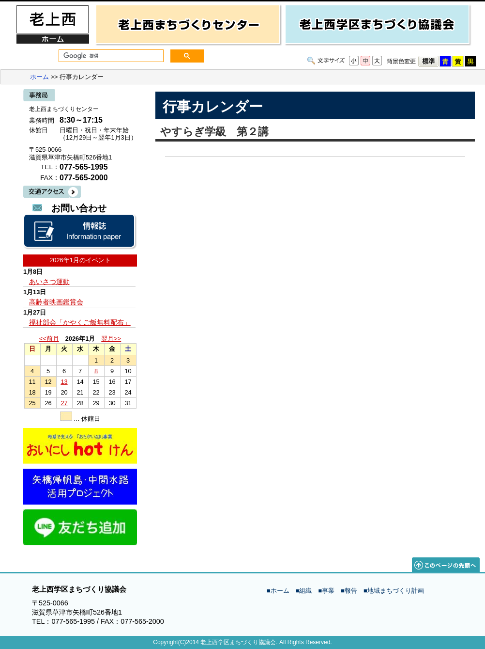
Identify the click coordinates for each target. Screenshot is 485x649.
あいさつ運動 (49, 281)
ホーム (39, 76)
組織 (305, 590)
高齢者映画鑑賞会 (56, 302)
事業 (328, 590)
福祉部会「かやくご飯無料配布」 (80, 322)
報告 (351, 590)
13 (64, 381)
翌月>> (111, 338)
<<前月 (49, 338)
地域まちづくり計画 (395, 590)
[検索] (110, 56)
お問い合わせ (78, 208)
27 (64, 403)
